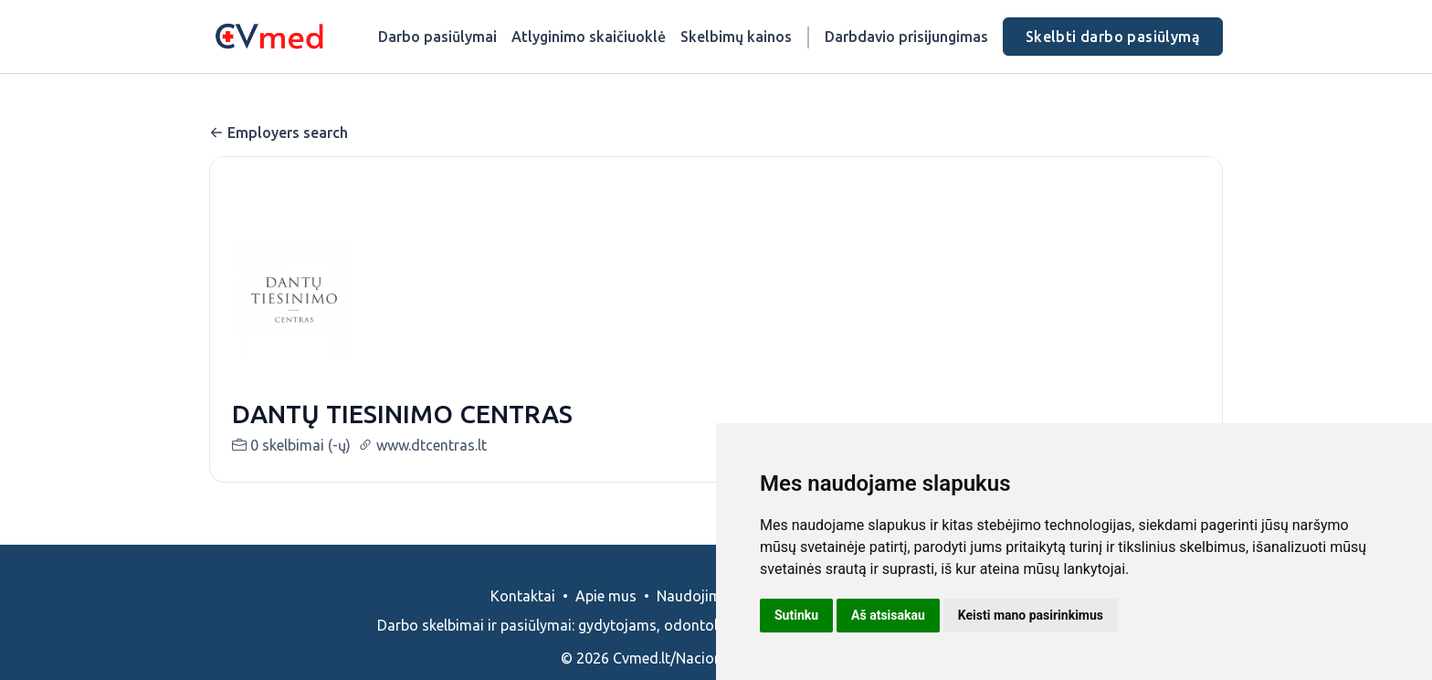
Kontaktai (522, 596)
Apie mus (606, 596)
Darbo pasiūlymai (437, 36)
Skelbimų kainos (736, 36)
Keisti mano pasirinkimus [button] (1030, 615)
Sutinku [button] (796, 615)
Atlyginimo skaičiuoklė (588, 36)
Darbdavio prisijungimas (906, 36)
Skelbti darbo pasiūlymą (1113, 36)
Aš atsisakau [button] (888, 615)
